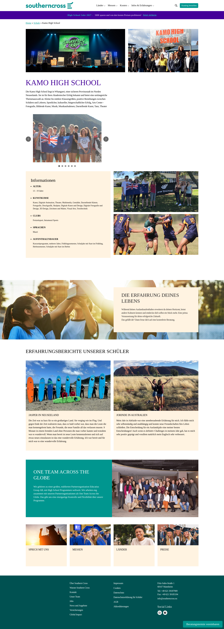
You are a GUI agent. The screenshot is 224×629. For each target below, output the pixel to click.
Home (28, 22)
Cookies (117, 587)
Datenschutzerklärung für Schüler (128, 596)
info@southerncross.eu (167, 598)
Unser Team (75, 596)
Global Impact (76, 614)
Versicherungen (76, 609)
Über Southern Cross (79, 583)
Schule (37, 22)
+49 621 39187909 (169, 590)
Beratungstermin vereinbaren (199, 624)
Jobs (71, 600)
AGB (116, 600)
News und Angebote (78, 605)
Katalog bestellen (189, 5)
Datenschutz (119, 592)
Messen (111, 5)
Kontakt (73, 592)
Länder (99, 5)
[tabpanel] (67, 139)
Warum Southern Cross (80, 587)
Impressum (118, 583)
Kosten (123, 5)
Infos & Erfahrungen (141, 5)
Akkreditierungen (121, 605)
